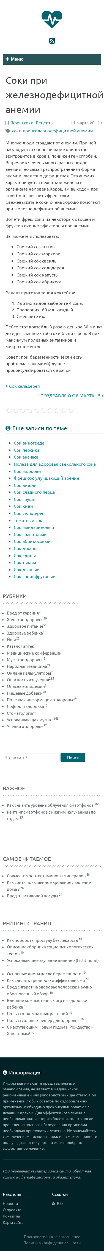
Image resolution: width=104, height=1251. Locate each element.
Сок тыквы (25, 562)
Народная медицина (28, 666)
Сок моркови (27, 471)
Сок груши (24, 499)
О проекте (12, 1209)
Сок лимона (26, 548)
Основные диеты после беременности (44, 973)
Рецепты (45, 122)
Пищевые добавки (26, 693)
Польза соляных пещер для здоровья (43, 1020)
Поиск (73, 757)
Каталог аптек (21, 646)
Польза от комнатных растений (37, 1013)
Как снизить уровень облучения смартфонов (50, 805)
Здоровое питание (26, 626)
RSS (60, 1203)
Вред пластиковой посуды (32, 895)
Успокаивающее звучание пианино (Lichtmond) (53, 960)
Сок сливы (25, 555)
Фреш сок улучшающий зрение (46, 478)
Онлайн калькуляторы (30, 672)
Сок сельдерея (23, 386)
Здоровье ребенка (26, 632)
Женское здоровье (27, 619)
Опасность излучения (30, 679)
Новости (10, 1203)
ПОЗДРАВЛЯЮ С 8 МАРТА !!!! (71, 395)
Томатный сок (28, 520)
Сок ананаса (26, 456)
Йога (13, 639)
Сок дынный (27, 569)
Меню (15, 59)
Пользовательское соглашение (52, 1236)
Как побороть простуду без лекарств (42, 940)
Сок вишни (25, 485)
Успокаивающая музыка (33, 719)
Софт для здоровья (27, 706)
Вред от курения (23, 612)
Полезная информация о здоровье (42, 699)
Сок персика (26, 450)
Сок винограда (29, 442)
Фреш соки (22, 122)
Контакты (11, 1215)
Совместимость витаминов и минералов (46, 875)
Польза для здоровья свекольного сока (55, 464)
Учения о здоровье (27, 726)
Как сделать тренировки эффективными (46, 980)
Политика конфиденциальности (52, 1242)
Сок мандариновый (34, 527)
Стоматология (21, 713)
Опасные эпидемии (26, 686)
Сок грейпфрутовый (35, 576)
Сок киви (23, 506)
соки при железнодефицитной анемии (52, 130)
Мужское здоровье (26, 659)
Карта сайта (13, 1222)
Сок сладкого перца (34, 492)
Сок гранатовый (30, 534)
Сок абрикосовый (32, 541)
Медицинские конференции (35, 652)
